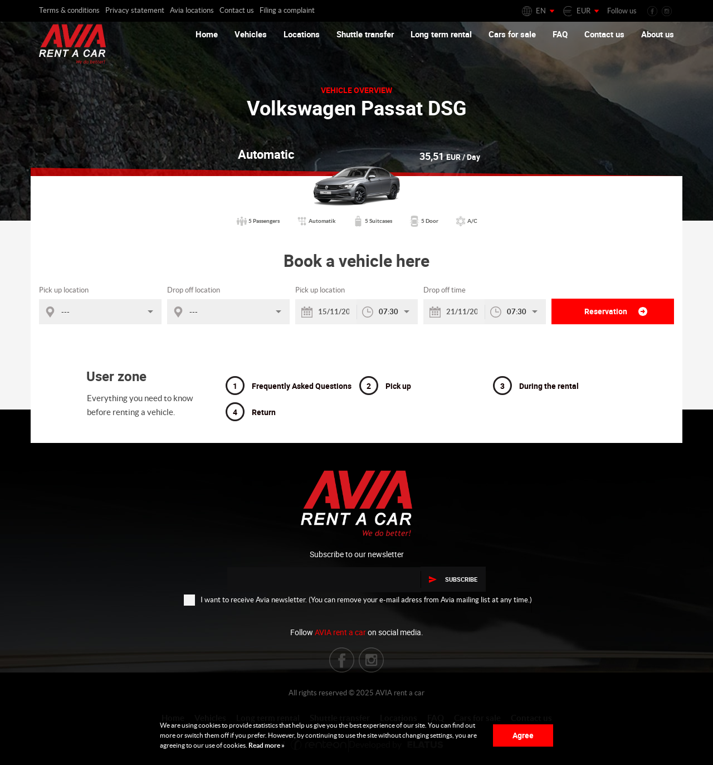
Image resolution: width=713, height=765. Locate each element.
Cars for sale (512, 34)
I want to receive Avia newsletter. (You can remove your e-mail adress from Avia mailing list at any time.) (358, 599)
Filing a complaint (287, 10)
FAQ (560, 34)
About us (657, 34)
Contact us (236, 10)
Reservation (615, 311)
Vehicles (251, 34)
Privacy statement (134, 10)
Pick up (385, 385)
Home (207, 34)
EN (541, 11)
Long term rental (441, 34)
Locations (302, 34)
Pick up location (64, 290)
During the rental (536, 385)
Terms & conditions (69, 10)
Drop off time (444, 290)
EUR (583, 11)
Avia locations (192, 10)
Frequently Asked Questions (288, 385)
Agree (523, 735)
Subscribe (453, 579)
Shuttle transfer (365, 34)
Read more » (266, 745)
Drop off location (193, 290)
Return (251, 411)
